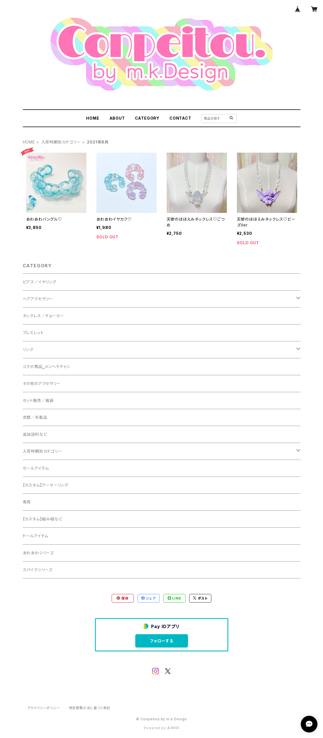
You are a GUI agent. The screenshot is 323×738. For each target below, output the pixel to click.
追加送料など (35, 434)
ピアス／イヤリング (39, 281)
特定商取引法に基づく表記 (90, 708)
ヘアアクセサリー (38, 298)
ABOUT (117, 118)
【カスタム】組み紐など (42, 519)
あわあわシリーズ (38, 552)
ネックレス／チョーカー (43, 315)
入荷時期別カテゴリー (61, 142)
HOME (92, 118)
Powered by (161, 728)
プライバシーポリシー (43, 708)
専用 (27, 502)
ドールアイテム (36, 535)
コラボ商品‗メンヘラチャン (46, 366)
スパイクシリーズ (37, 569)
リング (28, 349)
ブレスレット (33, 332)
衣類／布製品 (35, 417)
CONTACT (180, 118)
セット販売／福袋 (38, 400)
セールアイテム (36, 468)
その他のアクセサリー (42, 383)
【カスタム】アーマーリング (45, 485)
